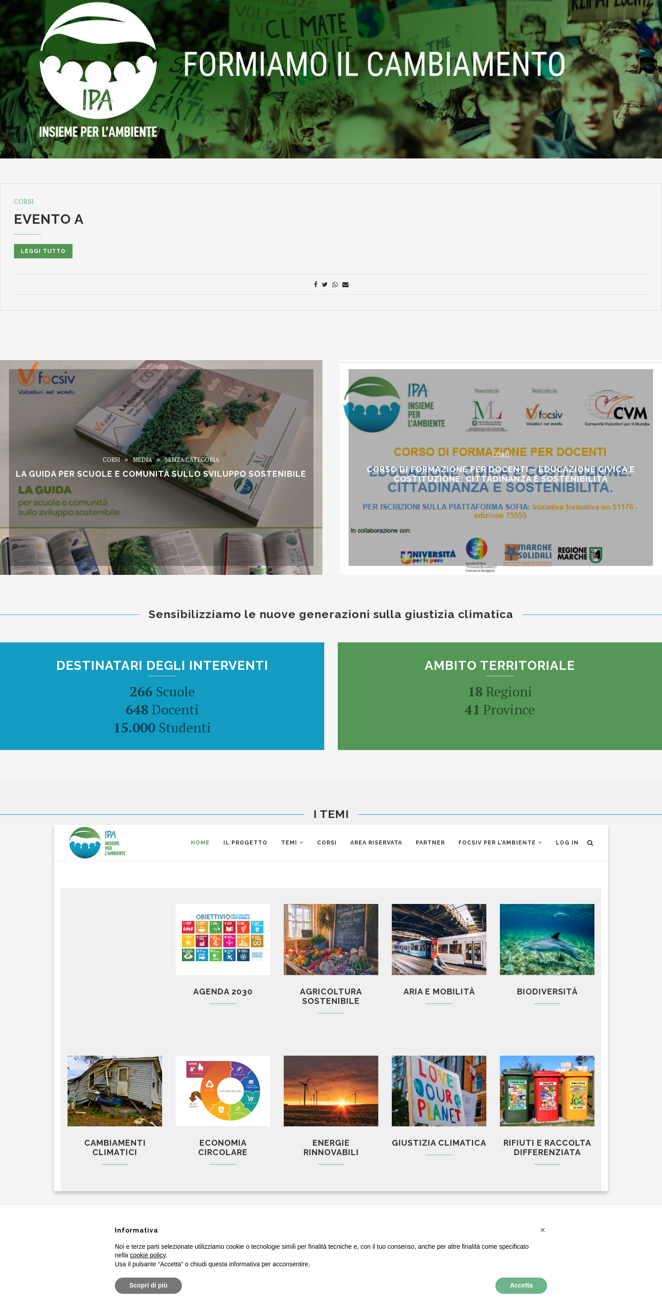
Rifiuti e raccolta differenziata (547, 1147)
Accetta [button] (521, 1285)
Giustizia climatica (439, 1142)
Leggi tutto (43, 251)
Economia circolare (223, 1147)
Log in (567, 843)
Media (142, 460)
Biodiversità (547, 991)
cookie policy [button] (147, 1255)
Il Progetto (245, 843)
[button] (542, 1230)
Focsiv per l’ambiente (497, 843)
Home (200, 843)
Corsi (24, 201)
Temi (289, 843)
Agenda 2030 (223, 991)
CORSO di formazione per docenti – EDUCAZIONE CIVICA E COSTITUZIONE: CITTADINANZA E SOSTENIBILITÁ (501, 474)
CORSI (327, 843)
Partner (430, 843)
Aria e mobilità (439, 991)
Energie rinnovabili (331, 1147)
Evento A (49, 219)
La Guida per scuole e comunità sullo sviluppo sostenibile (161, 474)
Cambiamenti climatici (115, 1147)
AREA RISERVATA (376, 843)
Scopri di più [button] (148, 1285)
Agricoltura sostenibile (331, 996)
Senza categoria (192, 460)
